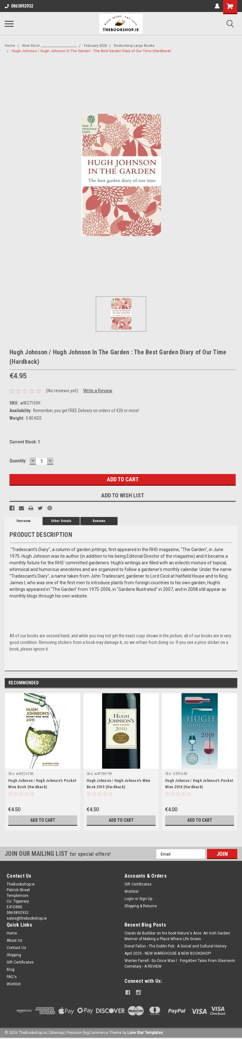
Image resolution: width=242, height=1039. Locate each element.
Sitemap (56, 1032)
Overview (23, 521)
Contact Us (16, 948)
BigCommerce (95, 1032)
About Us (14, 940)
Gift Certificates (138, 884)
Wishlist (131, 891)
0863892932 (19, 6)
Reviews (99, 521)
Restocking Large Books (134, 46)
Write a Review (97, 390)
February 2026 (95, 46)
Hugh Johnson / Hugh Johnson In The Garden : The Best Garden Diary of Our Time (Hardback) (91, 51)
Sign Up (145, 899)
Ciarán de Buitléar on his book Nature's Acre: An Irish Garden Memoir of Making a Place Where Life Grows (177, 936)
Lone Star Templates (145, 1032)
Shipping (14, 955)
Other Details (61, 521)
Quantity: (17, 460)
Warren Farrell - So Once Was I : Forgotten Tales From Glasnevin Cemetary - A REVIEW (179, 963)
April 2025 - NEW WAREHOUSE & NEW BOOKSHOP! (167, 953)
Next (232, 683)
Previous (223, 683)
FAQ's (12, 977)
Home (10, 46)
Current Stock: (24, 441)
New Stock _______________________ (49, 46)
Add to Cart (42, 820)
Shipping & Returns (140, 906)
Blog (10, 969)
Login (129, 899)
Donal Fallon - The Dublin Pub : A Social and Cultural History (175, 946)
